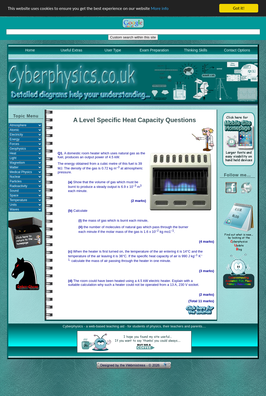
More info (160, 8)
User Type (113, 50)
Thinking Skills (195, 50)
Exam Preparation (154, 50)
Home (30, 50)
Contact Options (237, 50)
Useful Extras (71, 50)
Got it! (238, 8)
